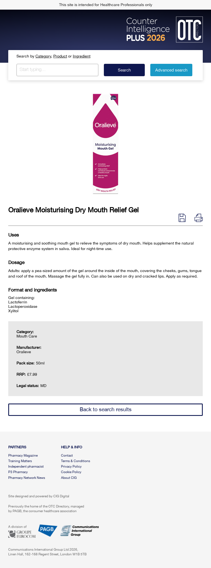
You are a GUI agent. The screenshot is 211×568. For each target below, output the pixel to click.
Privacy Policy (71, 466)
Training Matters (20, 461)
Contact (67, 455)
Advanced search (171, 70)
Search (124, 70)
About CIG (69, 478)
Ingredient (81, 56)
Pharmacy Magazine (23, 455)
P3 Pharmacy (18, 472)
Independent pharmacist (26, 466)
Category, (43, 56)
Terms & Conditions (75, 461)
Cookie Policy (71, 472)
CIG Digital (61, 496)
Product (60, 56)
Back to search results (106, 409)
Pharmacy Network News (26, 478)
